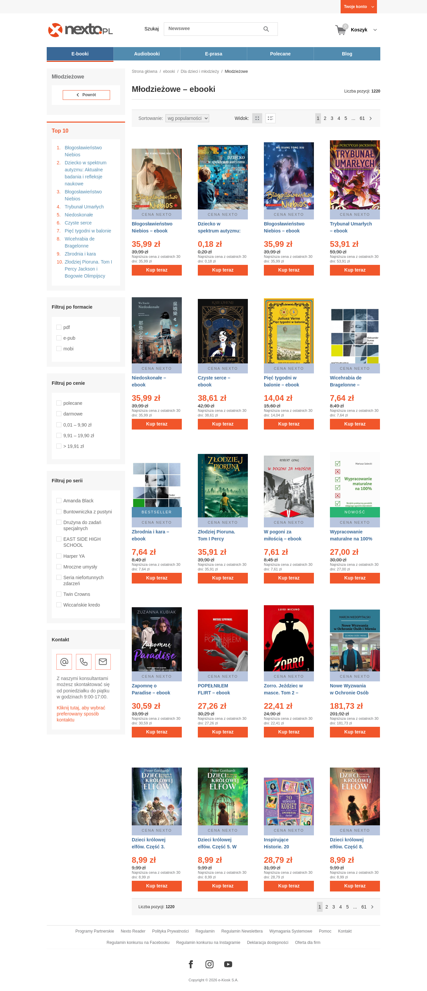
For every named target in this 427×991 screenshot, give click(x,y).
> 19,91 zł (73, 446)
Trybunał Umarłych (84, 206)
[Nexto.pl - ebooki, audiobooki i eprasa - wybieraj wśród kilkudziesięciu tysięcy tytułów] (80, 30)
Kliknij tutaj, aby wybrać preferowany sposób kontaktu (81, 713)
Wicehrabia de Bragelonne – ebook (346, 384)
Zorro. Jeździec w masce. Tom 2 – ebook (283, 692)
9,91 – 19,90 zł (78, 435)
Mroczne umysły (80, 566)
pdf (66, 327)
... (354, 118)
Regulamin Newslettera (242, 931)
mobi (68, 348)
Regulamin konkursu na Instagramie (208, 942)
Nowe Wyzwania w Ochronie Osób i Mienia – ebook (349, 692)
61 (362, 118)
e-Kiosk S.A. (228, 980)
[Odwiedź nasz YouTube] (228, 964)
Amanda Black (78, 500)
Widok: (242, 118)
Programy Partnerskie (94, 931)
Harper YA (74, 556)
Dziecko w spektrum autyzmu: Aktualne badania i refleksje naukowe (85, 173)
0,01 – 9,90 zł (77, 425)
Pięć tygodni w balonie (88, 230)
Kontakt (345, 931)
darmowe (73, 414)
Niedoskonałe (79, 214)
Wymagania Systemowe (290, 931)
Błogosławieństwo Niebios (83, 151)
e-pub (69, 338)
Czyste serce (78, 222)
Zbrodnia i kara (80, 254)
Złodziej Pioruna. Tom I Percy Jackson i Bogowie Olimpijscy (88, 269)
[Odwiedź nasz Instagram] (209, 964)
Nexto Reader (133, 931)
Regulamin (205, 931)
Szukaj (151, 28)
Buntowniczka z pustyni (87, 511)
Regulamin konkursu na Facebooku (138, 942)
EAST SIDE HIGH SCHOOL (82, 542)
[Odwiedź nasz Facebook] (190, 964)
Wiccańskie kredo (81, 605)
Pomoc (325, 931)
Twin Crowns (76, 594)
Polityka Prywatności (170, 931)
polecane (72, 403)
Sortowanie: (150, 118)
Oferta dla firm (307, 942)
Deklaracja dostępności (267, 942)
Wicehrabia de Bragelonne (80, 242)
